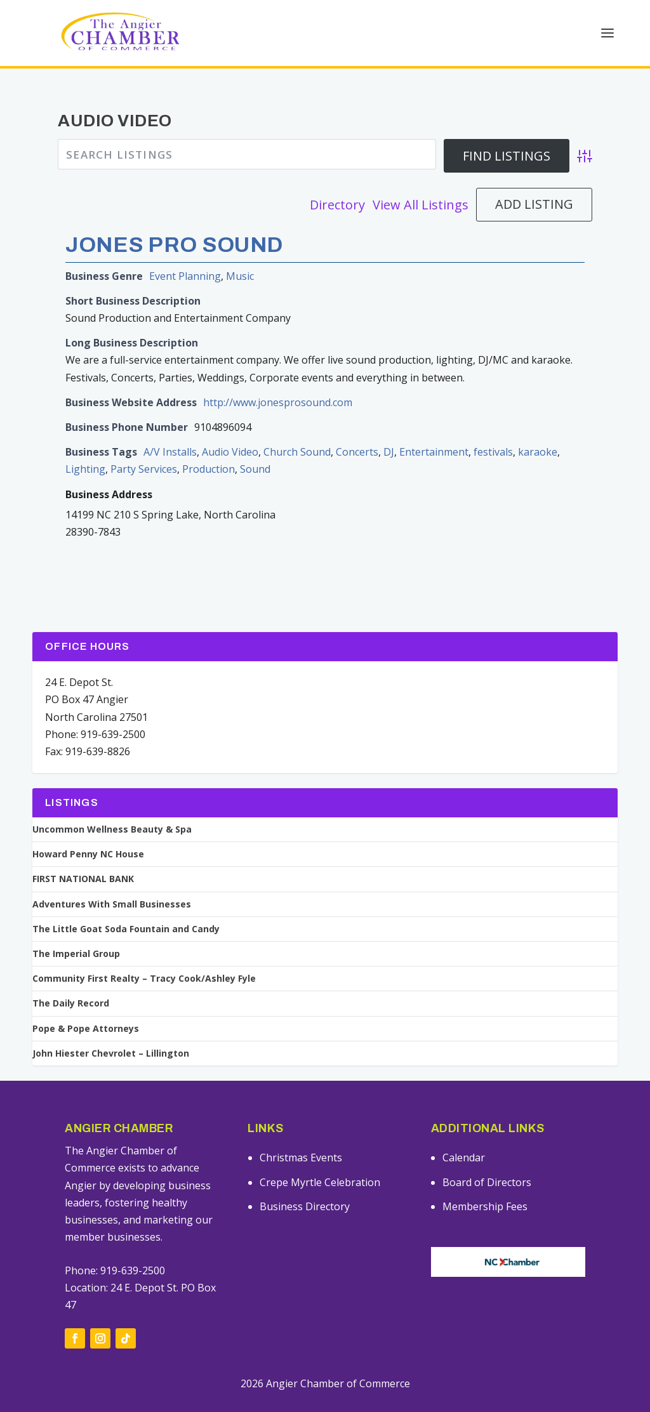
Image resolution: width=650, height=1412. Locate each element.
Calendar (463, 1138)
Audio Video (230, 433)
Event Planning (185, 256)
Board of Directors (486, 1163)
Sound (255, 450)
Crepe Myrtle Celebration (320, 1163)
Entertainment (433, 433)
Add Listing (534, 185)
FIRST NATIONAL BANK (83, 860)
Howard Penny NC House (88, 835)
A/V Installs (170, 433)
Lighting (85, 450)
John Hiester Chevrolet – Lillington (110, 1033)
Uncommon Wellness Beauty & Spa (112, 810)
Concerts (357, 433)
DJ (388, 433)
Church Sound (297, 433)
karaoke (537, 433)
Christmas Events (301, 1138)
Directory (337, 185)
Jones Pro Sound (174, 225)
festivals (493, 433)
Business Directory (305, 1187)
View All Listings (420, 185)
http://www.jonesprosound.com (277, 383)
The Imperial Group (76, 934)
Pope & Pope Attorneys (85, 1009)
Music (240, 256)
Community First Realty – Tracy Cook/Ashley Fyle (144, 959)
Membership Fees (484, 1187)
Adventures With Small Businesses (111, 884)
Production (208, 450)
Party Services (143, 450)
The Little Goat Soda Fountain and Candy (126, 909)
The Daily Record (70, 984)
